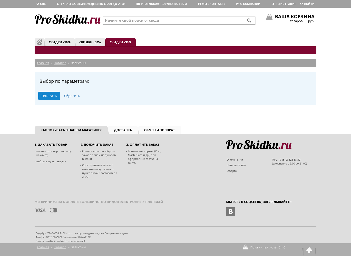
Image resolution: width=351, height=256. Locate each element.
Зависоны (78, 247)
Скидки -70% (59, 42)
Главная (43, 247)
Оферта (232, 171)
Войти (307, 4)
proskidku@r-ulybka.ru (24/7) (161, 4)
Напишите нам (236, 165)
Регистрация (284, 4)
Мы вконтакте (211, 4)
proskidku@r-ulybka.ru (55, 241)
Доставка (123, 130)
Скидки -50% (90, 42)
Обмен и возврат (159, 130)
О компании (248, 4)
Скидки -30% (120, 42)
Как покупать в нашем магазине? (71, 130)
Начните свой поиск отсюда (132, 20)
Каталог (60, 247)
